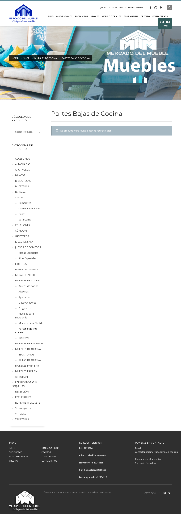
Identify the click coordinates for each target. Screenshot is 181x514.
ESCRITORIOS (26, 354)
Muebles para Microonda (24, 315)
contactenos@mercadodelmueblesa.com (156, 451)
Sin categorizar (23, 408)
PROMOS (46, 452)
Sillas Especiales (27, 258)
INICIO (12, 447)
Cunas (22, 214)
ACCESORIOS (22, 158)
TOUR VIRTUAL (48, 456)
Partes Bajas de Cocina (26, 330)
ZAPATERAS (22, 419)
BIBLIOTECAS (23, 180)
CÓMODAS (21, 230)
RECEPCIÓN (22, 391)
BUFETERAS (22, 186)
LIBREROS (21, 263)
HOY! (165, 24)
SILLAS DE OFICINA (30, 360)
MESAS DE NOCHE (25, 275)
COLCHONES (22, 225)
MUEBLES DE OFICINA (28, 349)
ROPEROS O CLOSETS (27, 402)
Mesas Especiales (28, 252)
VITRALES (20, 413)
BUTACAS (20, 191)
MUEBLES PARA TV (26, 371)
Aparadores (25, 297)
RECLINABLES (23, 397)
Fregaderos (25, 308)
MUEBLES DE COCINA (27, 280)
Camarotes (25, 203)
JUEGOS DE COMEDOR (28, 247)
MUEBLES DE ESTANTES (29, 343)
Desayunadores (27, 302)
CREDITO (13, 460)
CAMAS (19, 197)
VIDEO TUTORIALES (19, 456)
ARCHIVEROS (22, 169)
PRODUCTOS (15, 452)
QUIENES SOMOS (50, 447)
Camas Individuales (29, 208)
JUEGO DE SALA (24, 241)
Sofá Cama (25, 219)
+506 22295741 (136, 7)
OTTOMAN (21, 376)
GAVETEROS (22, 236)
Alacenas (24, 291)
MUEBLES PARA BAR (27, 365)
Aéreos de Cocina (28, 286)
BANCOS (20, 175)
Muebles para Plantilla (31, 323)
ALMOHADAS (22, 164)
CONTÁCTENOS (49, 460)
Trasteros (24, 338)
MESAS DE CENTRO (26, 269)
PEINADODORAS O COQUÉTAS (24, 384)
